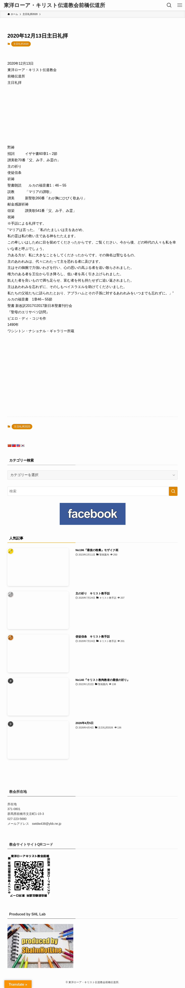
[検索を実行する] (173, 491)
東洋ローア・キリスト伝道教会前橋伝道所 (54, 5)
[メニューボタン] (179, 5)
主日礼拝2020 (20, 43)
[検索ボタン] (169, 5)
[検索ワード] (92, 491)
